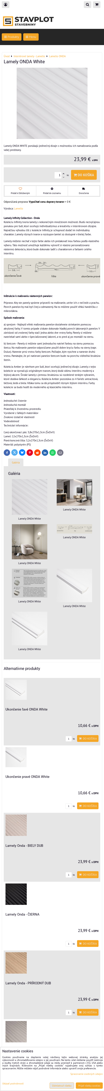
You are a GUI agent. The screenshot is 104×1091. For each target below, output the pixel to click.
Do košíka (84, 175)
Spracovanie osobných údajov (86, 1074)
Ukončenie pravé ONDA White (27, 777)
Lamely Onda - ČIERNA (22, 914)
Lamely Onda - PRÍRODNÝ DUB (28, 983)
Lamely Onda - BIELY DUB (24, 846)
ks (70, 738)
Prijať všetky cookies (89, 1085)
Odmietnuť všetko (62, 1085)
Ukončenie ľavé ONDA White (26, 709)
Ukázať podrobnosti (13, 1083)
